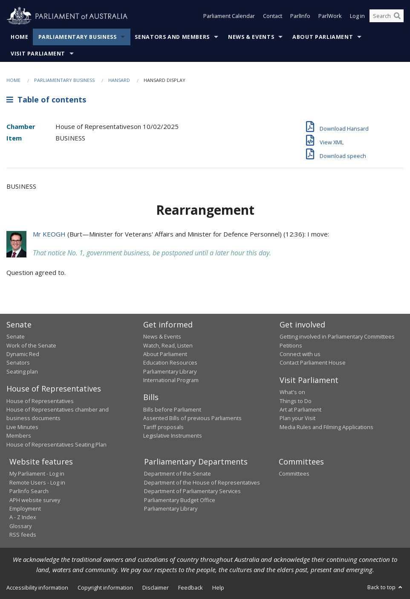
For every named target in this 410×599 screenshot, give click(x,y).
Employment (25, 508)
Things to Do (296, 401)
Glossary (20, 526)
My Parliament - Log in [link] (36, 473)
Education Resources (170, 362)
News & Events (251, 37)
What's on (292, 392)
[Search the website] (387, 16)
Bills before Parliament (172, 409)
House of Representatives (40, 401)
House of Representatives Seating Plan (56, 444)
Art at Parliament (300, 409)
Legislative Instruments (172, 435)
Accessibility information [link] (37, 587)
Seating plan (22, 371)
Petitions (291, 345)
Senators (18, 362)
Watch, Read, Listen (168, 345)
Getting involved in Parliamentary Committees (337, 336)
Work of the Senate (31, 345)
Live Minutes (22, 427)
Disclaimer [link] (155, 587)
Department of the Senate (177, 473)
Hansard (119, 80)
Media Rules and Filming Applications (326, 427)
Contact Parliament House (313, 362)
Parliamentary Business (77, 37)
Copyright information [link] (105, 587)
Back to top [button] (385, 587)
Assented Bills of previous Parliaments (192, 418)
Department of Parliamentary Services (192, 491)
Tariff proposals (163, 427)
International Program (171, 380)
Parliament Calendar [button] (229, 16)
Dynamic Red (22, 354)
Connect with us (300, 354)
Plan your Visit (297, 418)
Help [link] (218, 587)
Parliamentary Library (169, 371)
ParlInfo (300, 16)
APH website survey (34, 500)
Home (20, 37)
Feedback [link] (190, 587)
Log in (357, 16)
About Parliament (322, 37)
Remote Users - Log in (37, 482)
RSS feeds (22, 534)
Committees (294, 473)
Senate (15, 336)
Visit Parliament (38, 53)
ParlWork (330, 16)
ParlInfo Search (29, 491)
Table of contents (46, 99)
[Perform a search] (397, 16)
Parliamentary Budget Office (179, 500)
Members (18, 435)
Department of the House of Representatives (202, 482)
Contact (272, 16)
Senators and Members (172, 37)
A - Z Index (22, 517)
